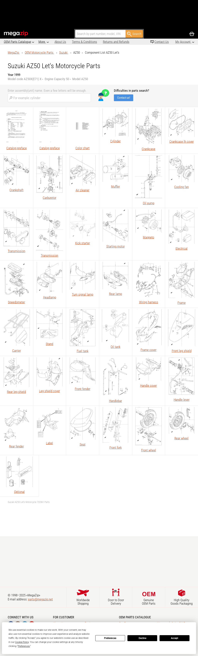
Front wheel (148, 450)
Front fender (82, 389)
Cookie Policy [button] (22, 642)
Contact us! (123, 97)
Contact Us (161, 42)
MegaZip (16, 33)
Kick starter (82, 243)
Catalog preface (16, 148)
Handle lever (181, 400)
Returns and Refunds (100, 42)
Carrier (16, 351)
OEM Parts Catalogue (17, 42)
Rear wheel (181, 438)
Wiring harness (148, 302)
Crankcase (148, 149)
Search (134, 34)
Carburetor (49, 198)
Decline (142, 638)
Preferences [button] (24, 646)
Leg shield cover (49, 391)
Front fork (115, 447)
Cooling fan (181, 187)
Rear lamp (115, 294)
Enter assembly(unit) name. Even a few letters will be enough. (47, 90)
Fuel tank (82, 351)
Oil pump (148, 203)
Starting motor (115, 246)
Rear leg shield (16, 392)
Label (49, 443)
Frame (182, 303)
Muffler (115, 186)
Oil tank (115, 347)
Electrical (182, 248)
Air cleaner (82, 190)
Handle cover (148, 385)
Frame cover (148, 350)
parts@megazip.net (40, 599)
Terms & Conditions (68, 42)
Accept (174, 638)
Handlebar (115, 401)
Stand (49, 344)
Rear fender (16, 446)
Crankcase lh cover (181, 141)
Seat (82, 444)
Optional (19, 492)
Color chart (82, 148)
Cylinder (115, 141)
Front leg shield (181, 351)
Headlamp (49, 297)
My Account (183, 42)
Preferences (110, 638)
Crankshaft (16, 190)
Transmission (16, 251)
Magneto (148, 237)
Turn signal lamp (82, 294)
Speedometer (16, 302)
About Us (44, 42)
